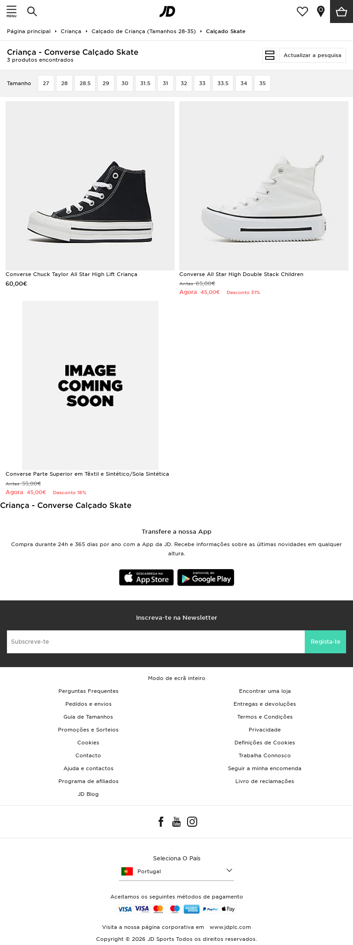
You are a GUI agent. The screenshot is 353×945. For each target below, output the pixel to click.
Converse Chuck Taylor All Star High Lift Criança (71, 274)
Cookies (88, 742)
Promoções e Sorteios (88, 729)
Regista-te (326, 641)
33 (202, 83)
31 (165, 83)
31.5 (145, 83)
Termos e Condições (265, 717)
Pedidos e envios (88, 704)
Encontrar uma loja (265, 691)
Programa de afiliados (88, 781)
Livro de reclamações (264, 781)
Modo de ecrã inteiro (176, 678)
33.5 (222, 83)
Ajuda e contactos (88, 768)
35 (262, 83)
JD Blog (88, 794)
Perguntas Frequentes (88, 691)
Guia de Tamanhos (88, 717)
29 (105, 83)
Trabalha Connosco (265, 755)
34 (243, 83)
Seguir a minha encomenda (265, 768)
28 (64, 83)
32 (184, 83)
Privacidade (265, 729)
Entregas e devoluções (264, 704)
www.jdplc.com (229, 927)
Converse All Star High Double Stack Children (241, 274)
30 (124, 83)
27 (46, 83)
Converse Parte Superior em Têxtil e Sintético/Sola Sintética (87, 474)
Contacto (88, 755)
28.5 (85, 83)
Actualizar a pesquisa (313, 55)
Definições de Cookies (264, 742)
